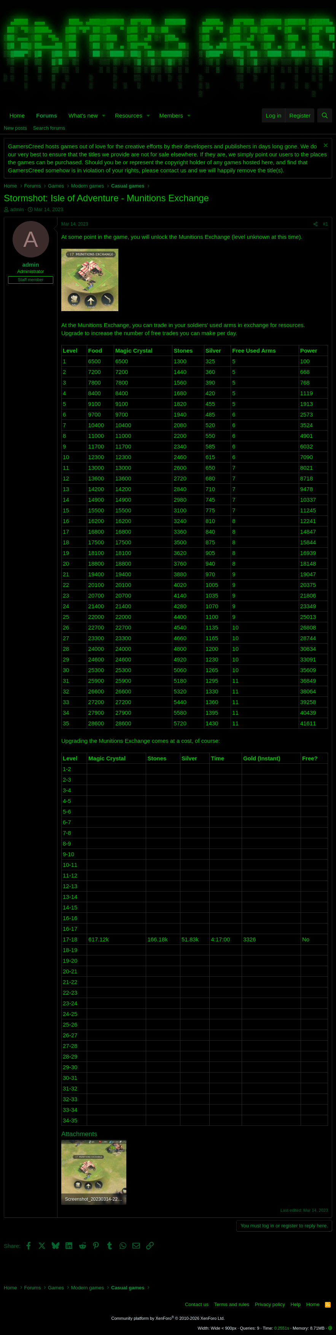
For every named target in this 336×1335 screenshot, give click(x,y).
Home (17, 115)
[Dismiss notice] (325, 146)
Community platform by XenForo (168, 1318)
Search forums (49, 128)
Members (171, 115)
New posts (15, 128)
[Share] (315, 224)
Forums (46, 115)
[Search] (324, 115)
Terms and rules (231, 1304)
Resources (128, 115)
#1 (325, 224)
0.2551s (281, 1328)
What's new (83, 115)
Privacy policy (270, 1304)
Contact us (197, 1304)
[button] (104, 115)
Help (296, 1304)
